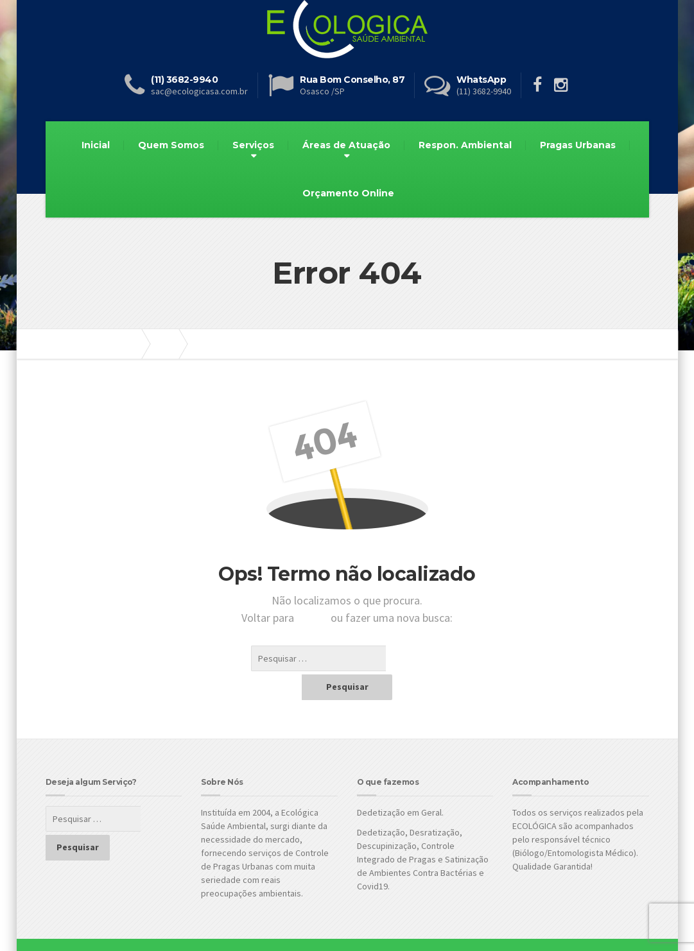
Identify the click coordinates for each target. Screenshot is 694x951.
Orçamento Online (348, 193)
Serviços (253, 145)
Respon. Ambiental (465, 145)
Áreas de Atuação (346, 145)
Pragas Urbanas (578, 145)
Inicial (96, 145)
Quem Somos (171, 145)
